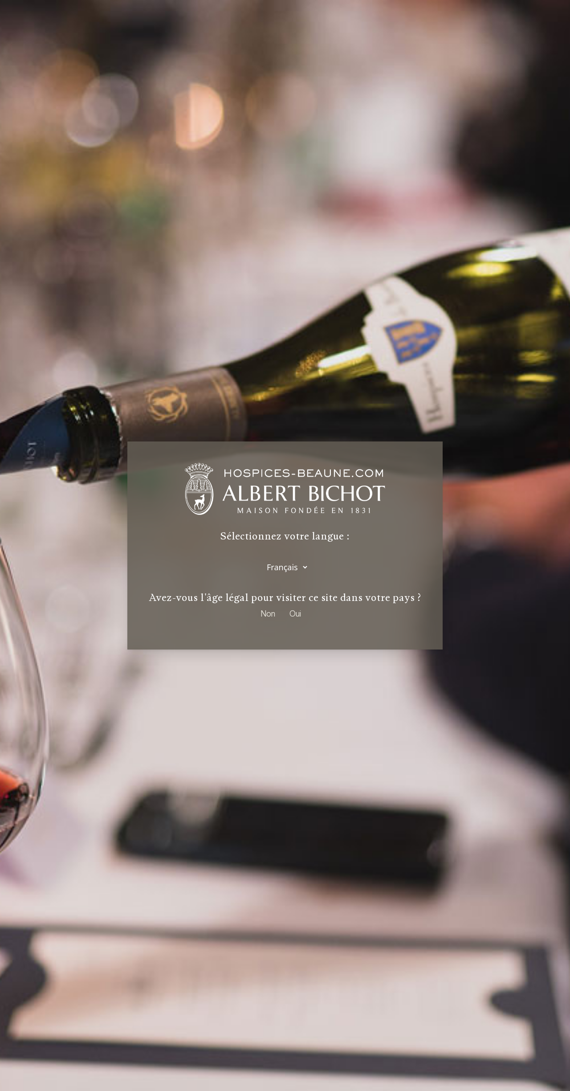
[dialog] (285, 545)
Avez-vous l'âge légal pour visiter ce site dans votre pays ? (285, 597)
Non (268, 613)
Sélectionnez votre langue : (285, 536)
